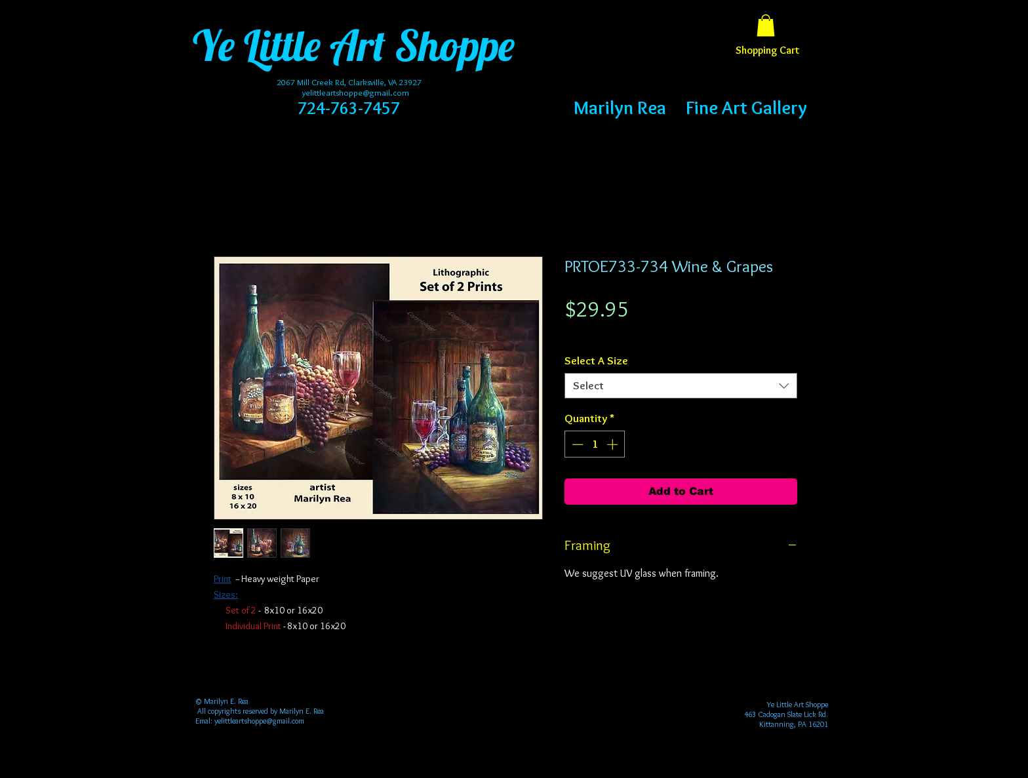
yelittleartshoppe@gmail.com (355, 92)
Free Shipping (590, 334)
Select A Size (596, 360)
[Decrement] (576, 444)
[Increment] (613, 444)
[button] (766, 25)
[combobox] (680, 386)
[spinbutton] (595, 444)
